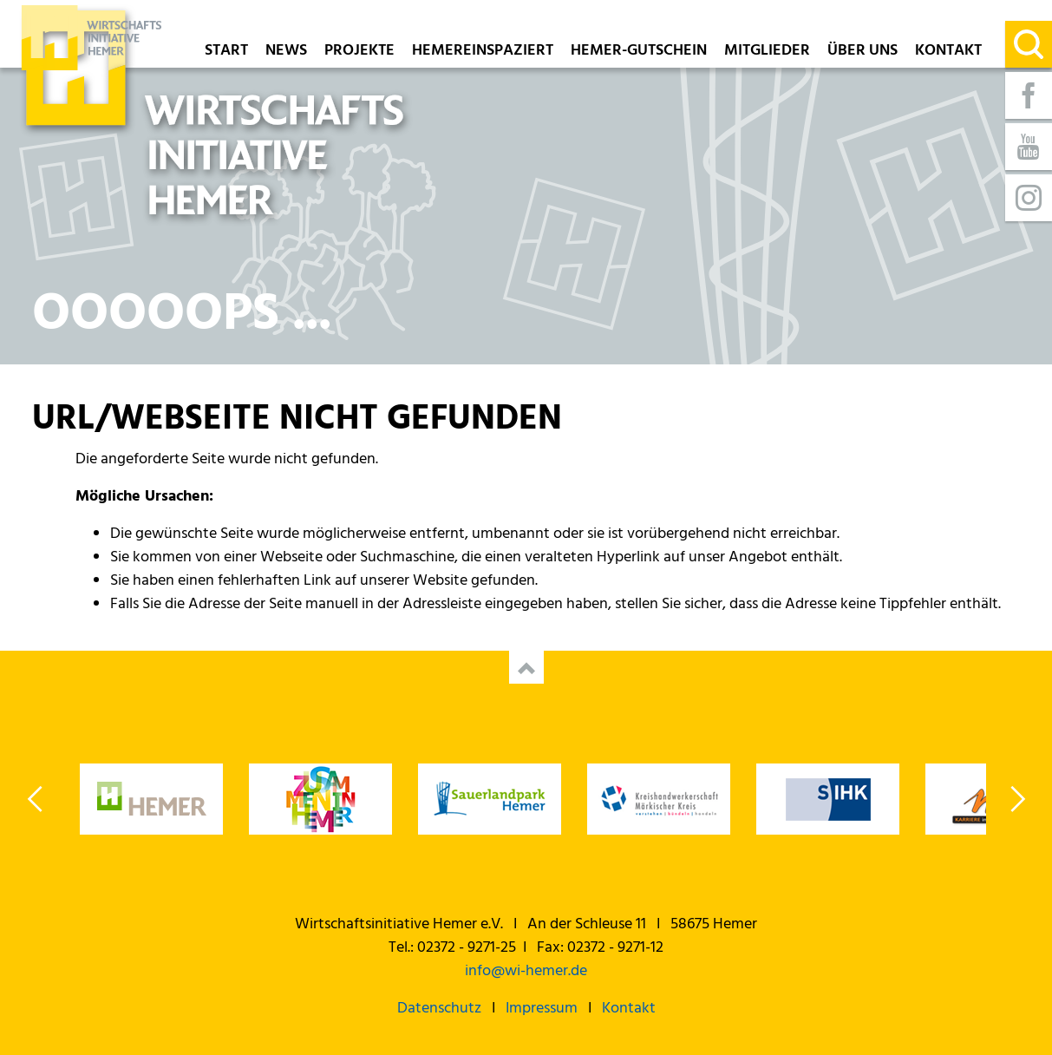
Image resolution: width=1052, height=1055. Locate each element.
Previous (36, 799)
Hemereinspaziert (482, 52)
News (286, 52)
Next (1016, 799)
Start (226, 52)
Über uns (862, 52)
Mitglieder (767, 52)
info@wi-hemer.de (526, 971)
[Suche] (1028, 44)
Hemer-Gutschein (639, 52)
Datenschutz (439, 1008)
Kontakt (948, 52)
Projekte (359, 52)
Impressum (542, 1008)
